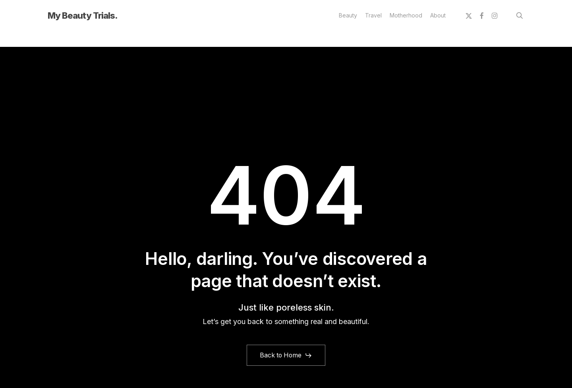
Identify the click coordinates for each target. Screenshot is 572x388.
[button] (286, 355)
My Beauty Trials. (83, 15)
